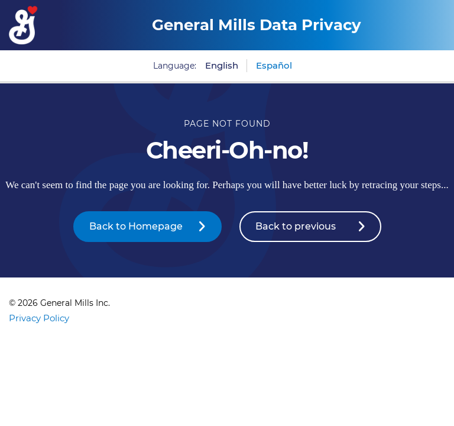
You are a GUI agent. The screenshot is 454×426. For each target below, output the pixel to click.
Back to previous (295, 226)
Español (274, 65)
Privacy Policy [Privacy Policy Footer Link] (39, 318)
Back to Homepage (136, 226)
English (221, 65)
